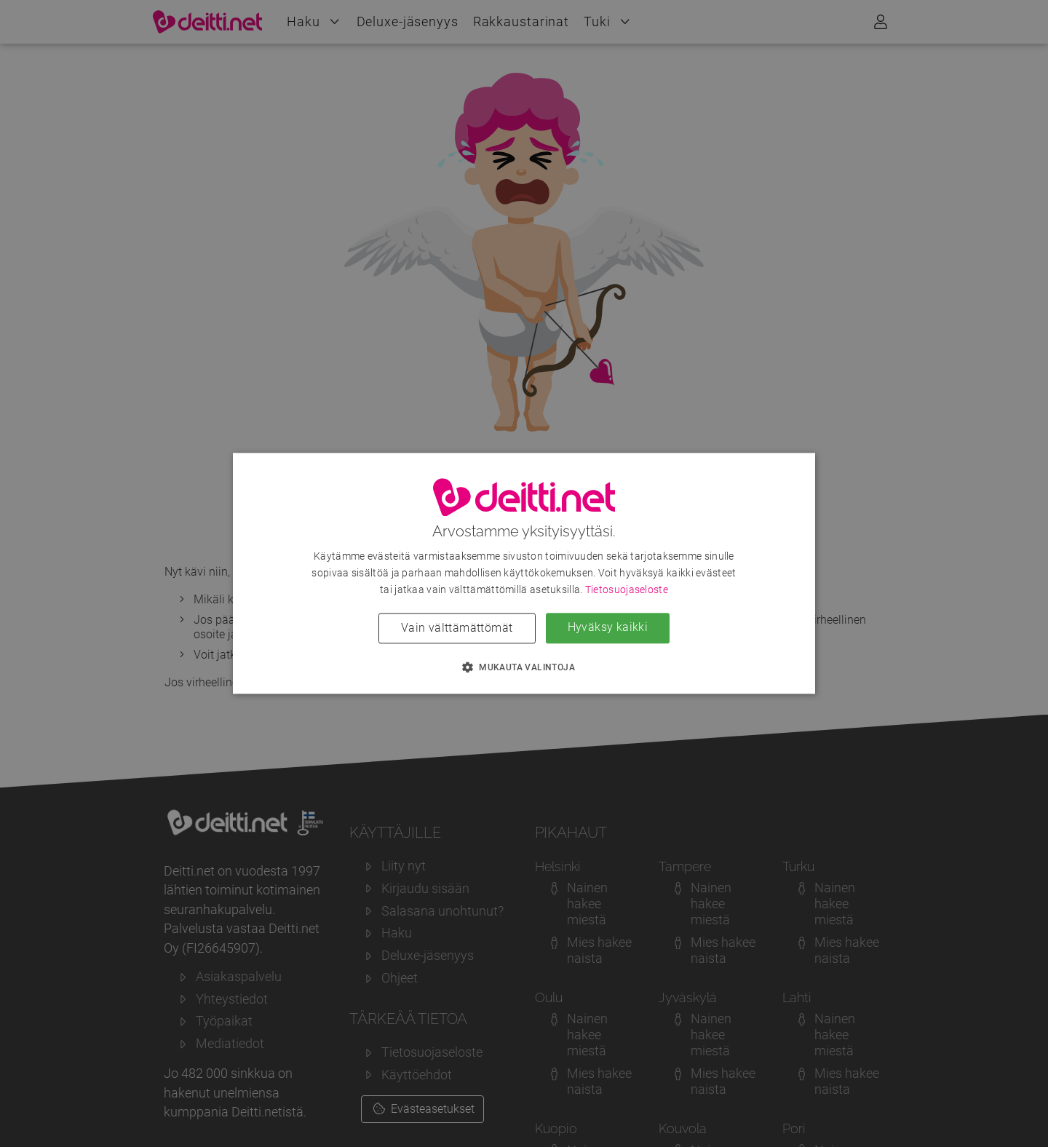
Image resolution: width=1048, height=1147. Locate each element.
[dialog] (524, 573)
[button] (524, 667)
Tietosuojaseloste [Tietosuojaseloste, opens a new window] (626, 590)
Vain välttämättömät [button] (457, 628)
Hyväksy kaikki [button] (608, 628)
